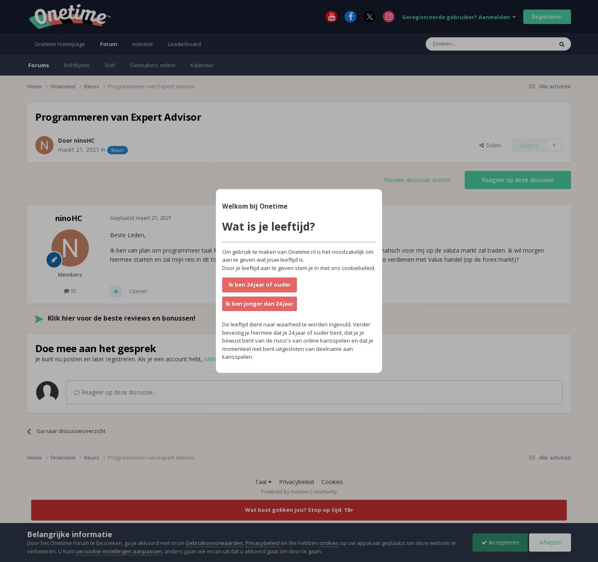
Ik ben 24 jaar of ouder (259, 284)
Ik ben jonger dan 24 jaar (259, 303)
